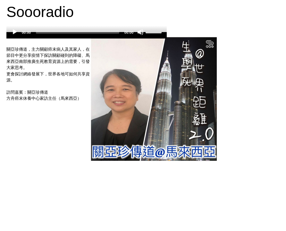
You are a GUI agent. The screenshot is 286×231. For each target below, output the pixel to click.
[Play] (15, 32)
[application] (86, 35)
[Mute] (140, 32)
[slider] (77, 32)
